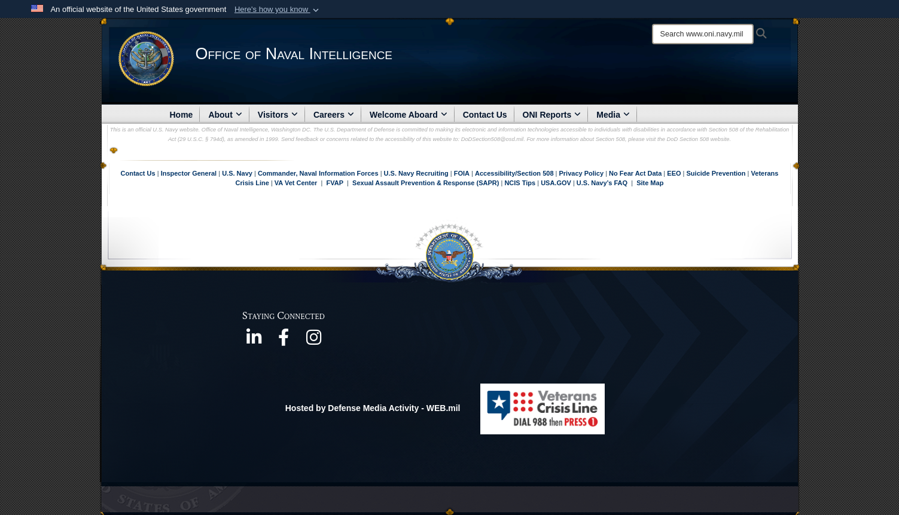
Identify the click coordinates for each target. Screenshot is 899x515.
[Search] (703, 34)
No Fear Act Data (635, 173)
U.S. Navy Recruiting (416, 173)
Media (613, 114)
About (225, 114)
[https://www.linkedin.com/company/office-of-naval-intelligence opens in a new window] (254, 341)
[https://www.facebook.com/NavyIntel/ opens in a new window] (283, 341)
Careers (333, 114)
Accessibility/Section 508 (515, 173)
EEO (674, 173)
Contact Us (485, 114)
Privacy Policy (581, 173)
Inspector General (189, 173)
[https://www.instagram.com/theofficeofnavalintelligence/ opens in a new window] (313, 341)
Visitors (278, 114)
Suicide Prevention (716, 173)
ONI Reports (552, 114)
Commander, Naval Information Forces (318, 173)
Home (181, 114)
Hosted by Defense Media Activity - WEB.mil (373, 408)
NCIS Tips (520, 182)
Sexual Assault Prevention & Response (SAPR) (425, 182)
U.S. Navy (237, 173)
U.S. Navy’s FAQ (602, 182)
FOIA (462, 173)
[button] (277, 10)
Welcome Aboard (408, 114)
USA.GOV (557, 182)
